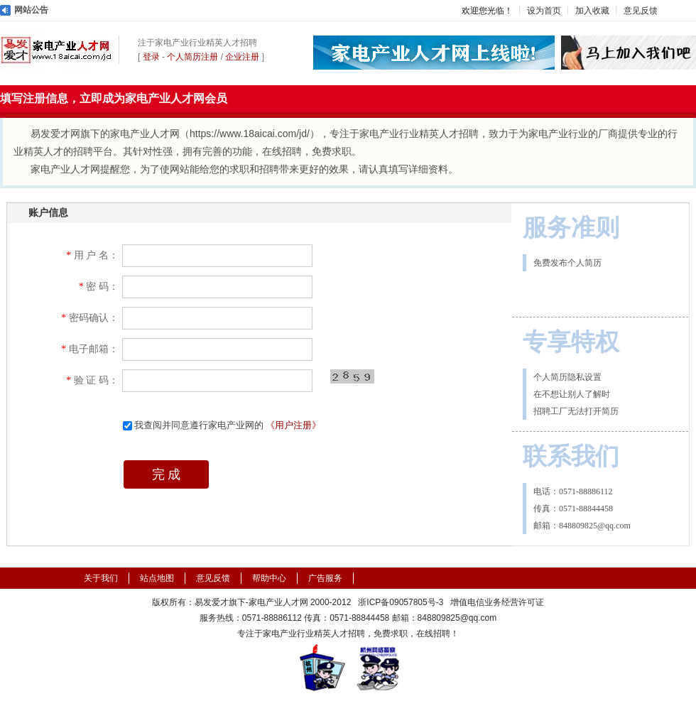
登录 (151, 57)
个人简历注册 (192, 57)
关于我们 (101, 578)
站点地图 (157, 578)
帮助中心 (269, 578)
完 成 (166, 474)
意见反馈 (641, 11)
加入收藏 (592, 11)
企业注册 (242, 57)
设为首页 (544, 11)
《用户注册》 (293, 425)
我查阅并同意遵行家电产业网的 (222, 425)
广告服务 (325, 578)
